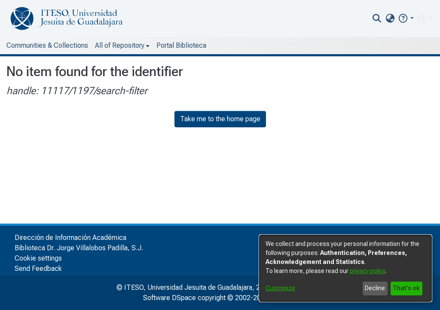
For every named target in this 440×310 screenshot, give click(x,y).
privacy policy (367, 270)
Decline (375, 288)
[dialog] (345, 268)
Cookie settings (38, 258)
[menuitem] (390, 18)
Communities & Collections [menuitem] (47, 45)
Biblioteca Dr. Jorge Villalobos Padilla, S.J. (79, 248)
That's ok (406, 288)
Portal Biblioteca (181, 45)
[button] (406, 18)
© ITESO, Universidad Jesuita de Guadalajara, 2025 (194, 287)
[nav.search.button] (377, 18)
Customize (280, 288)
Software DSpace (169, 298)
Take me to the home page (220, 119)
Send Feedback (38, 268)
